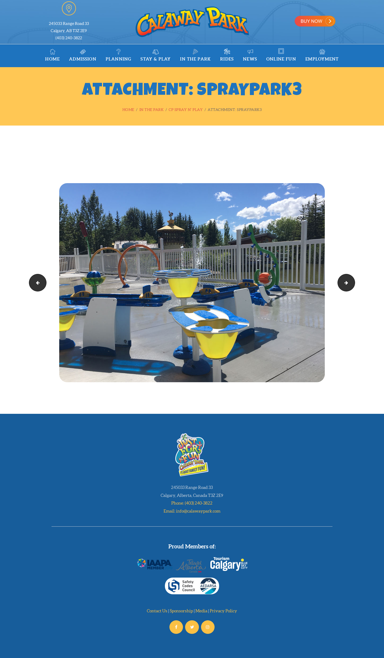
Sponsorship (181, 610)
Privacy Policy (223, 610)
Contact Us (157, 610)
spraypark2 (35, 282)
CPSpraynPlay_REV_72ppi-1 (353, 282)
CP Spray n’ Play (186, 109)
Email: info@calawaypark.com (192, 511)
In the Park (151, 109)
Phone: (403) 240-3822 (191, 503)
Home (128, 109)
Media (201, 610)
